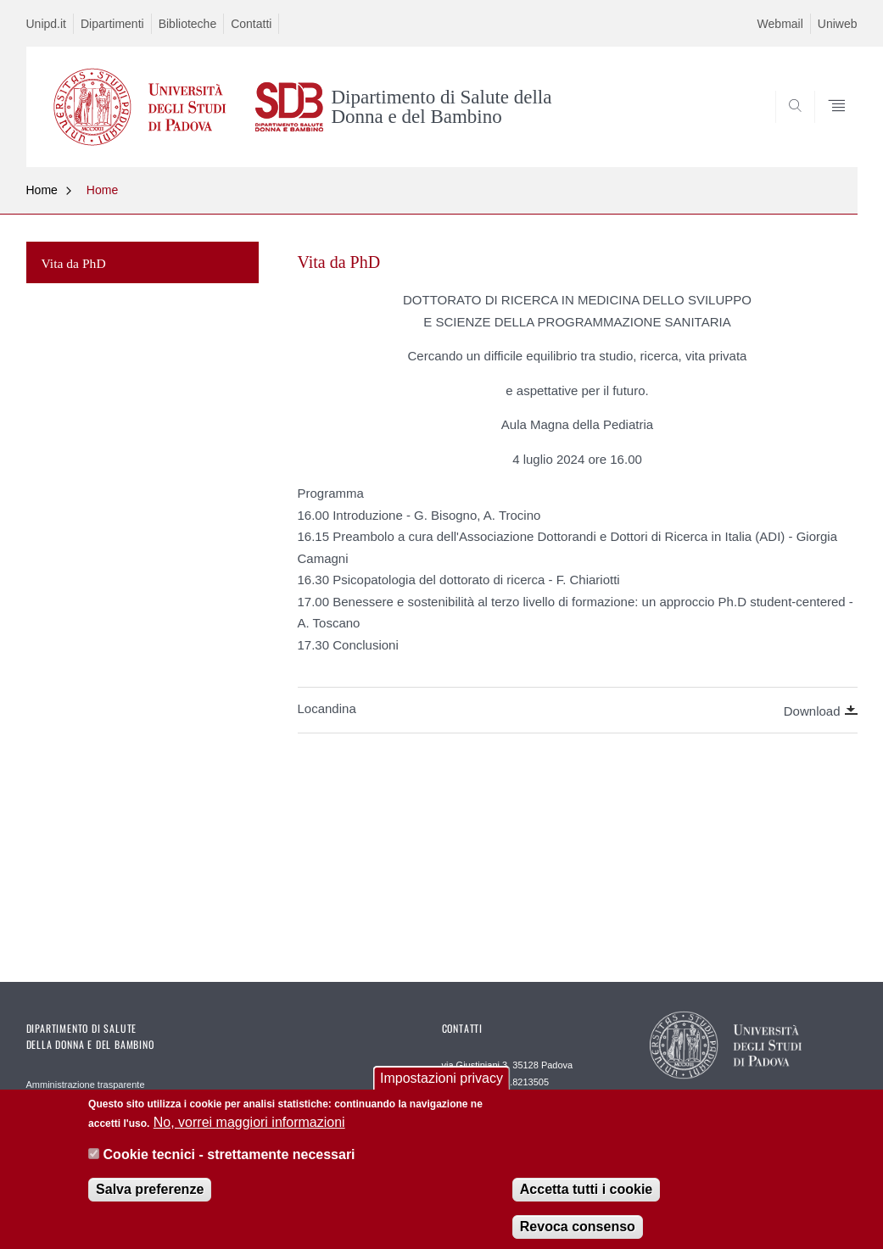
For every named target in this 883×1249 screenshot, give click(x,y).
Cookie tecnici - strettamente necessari (229, 1164)
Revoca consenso (577, 1236)
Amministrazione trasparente (85, 1084)
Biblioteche (188, 24)
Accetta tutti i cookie (586, 1198)
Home (42, 190)
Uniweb (838, 24)
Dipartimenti (112, 24)
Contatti (251, 24)
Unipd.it (46, 24)
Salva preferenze (150, 1198)
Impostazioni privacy (441, 1087)
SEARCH (786, 126)
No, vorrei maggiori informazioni (249, 1131)
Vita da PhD (74, 263)
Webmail (780, 24)
